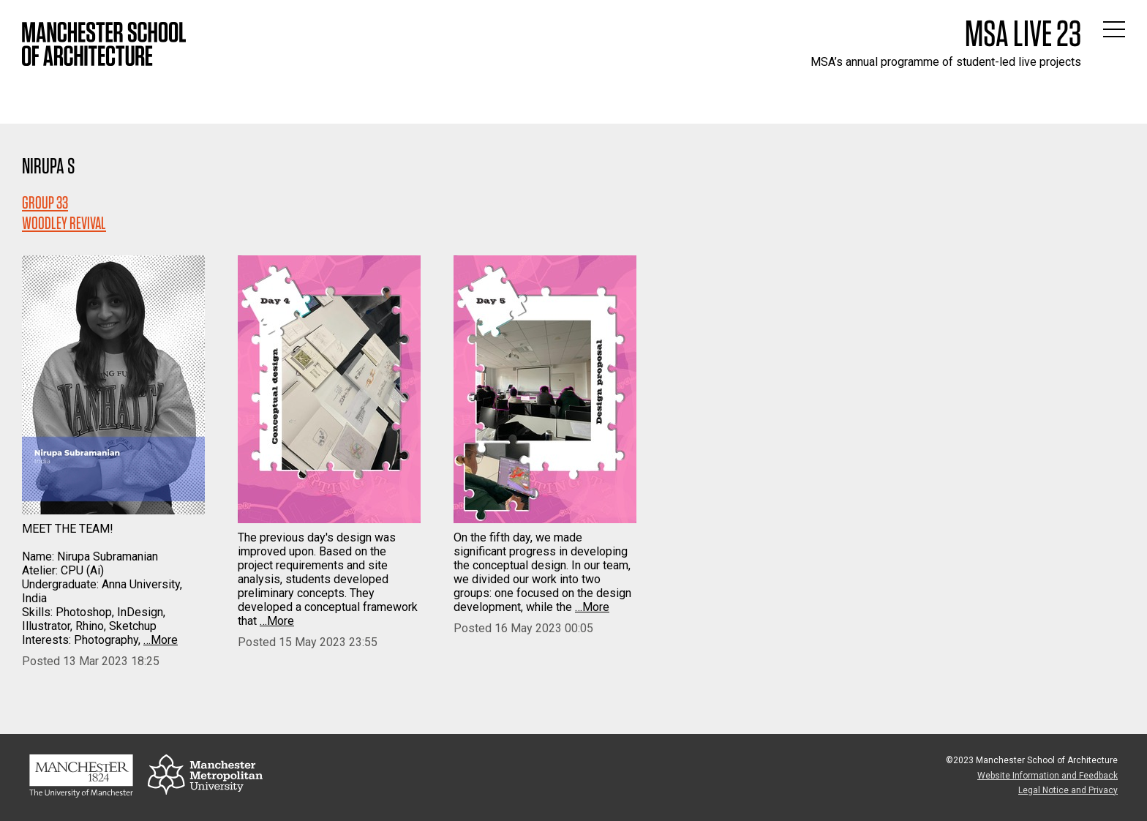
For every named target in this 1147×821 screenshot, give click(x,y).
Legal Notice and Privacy (1068, 790)
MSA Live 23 (1023, 33)
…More (160, 640)
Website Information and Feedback (1047, 776)
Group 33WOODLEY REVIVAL (64, 212)
